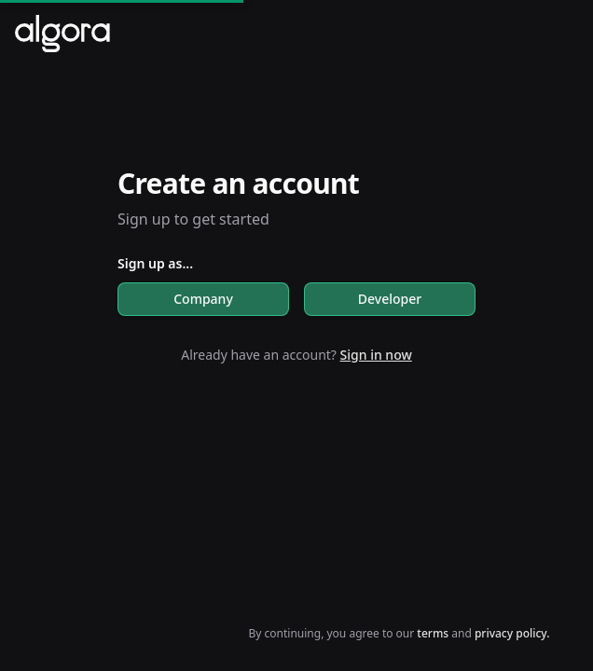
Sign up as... (155, 263)
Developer (389, 299)
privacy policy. (512, 633)
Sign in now (376, 354)
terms (434, 633)
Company (203, 299)
